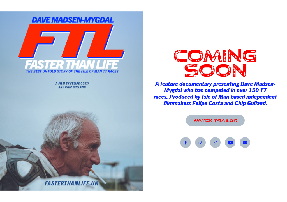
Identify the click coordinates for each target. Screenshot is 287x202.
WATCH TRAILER (215, 120)
